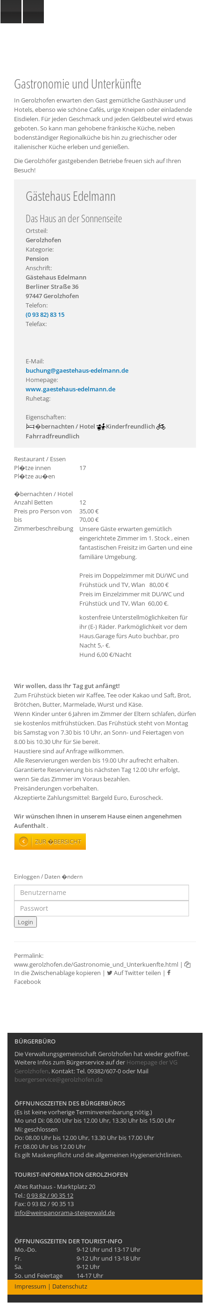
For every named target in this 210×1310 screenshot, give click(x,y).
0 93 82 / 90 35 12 (50, 1195)
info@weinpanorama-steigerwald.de (64, 1212)
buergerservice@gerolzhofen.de (58, 1079)
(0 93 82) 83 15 (45, 314)
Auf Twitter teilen (134, 973)
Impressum (30, 1286)
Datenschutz (69, 1286)
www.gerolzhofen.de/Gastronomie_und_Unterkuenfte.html (96, 964)
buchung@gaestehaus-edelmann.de (77, 370)
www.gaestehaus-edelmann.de (70, 389)
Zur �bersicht (58, 841)
